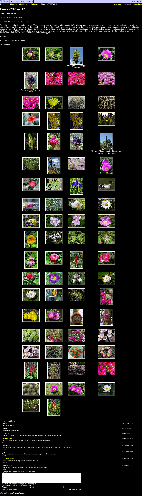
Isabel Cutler (7, 465)
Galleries (34, 4)
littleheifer (6, 445)
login (10, 485)
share (14, 421)
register (15, 485)
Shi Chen (5, 433)
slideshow (137, 4)
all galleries (23, 4)
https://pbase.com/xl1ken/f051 (11, 17)
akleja (4, 423)
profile (14, 4)
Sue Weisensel (8, 459)
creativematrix (7, 438)
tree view (117, 4)
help (15, 491)
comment (7, 421)
